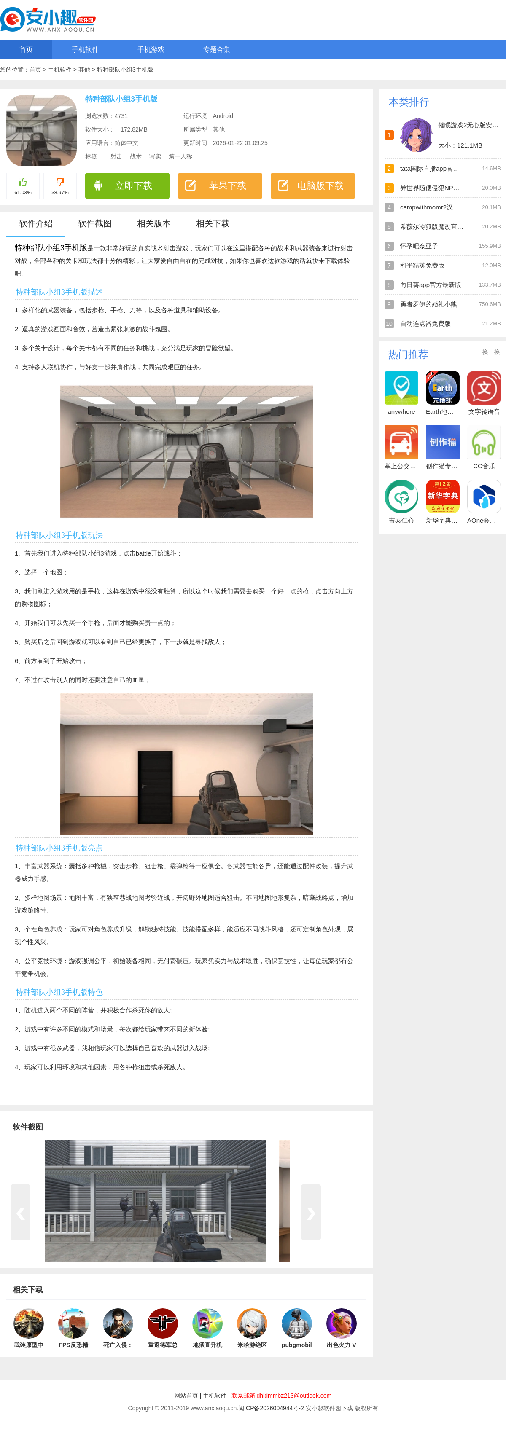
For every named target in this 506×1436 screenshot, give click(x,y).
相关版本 (154, 223)
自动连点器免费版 (425, 323)
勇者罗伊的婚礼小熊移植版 (438, 304)
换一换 (491, 352)
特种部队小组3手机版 (125, 69)
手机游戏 (150, 49)
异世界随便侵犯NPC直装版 (438, 187)
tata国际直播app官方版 (433, 168)
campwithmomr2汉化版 (433, 207)
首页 (26, 49)
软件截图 (95, 223)
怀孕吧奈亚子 (419, 246)
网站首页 (186, 1395)
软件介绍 (36, 223)
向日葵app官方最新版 (430, 284)
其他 (85, 69)
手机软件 (85, 49)
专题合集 (216, 49)
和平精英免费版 (422, 265)
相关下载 (213, 223)
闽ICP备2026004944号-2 (271, 1408)
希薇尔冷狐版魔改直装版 (435, 226)
